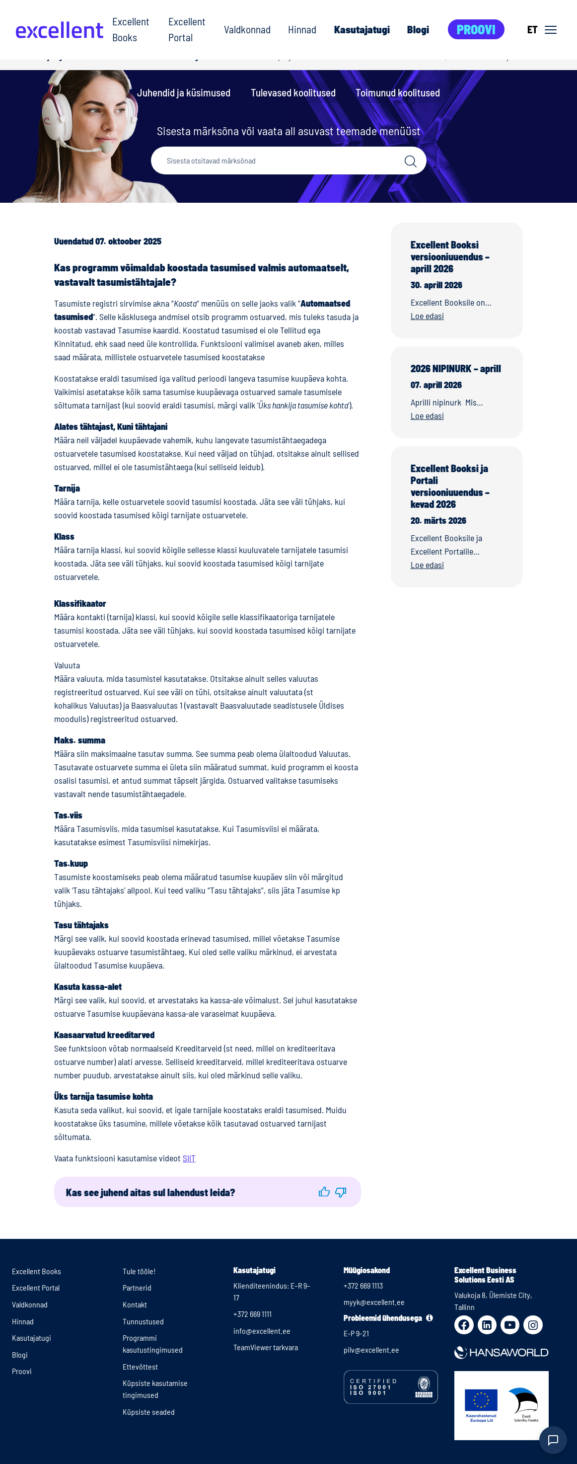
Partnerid (137, 1287)
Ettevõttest (140, 1366)
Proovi (476, 29)
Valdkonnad (247, 29)
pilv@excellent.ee (371, 1349)
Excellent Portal (187, 29)
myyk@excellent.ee (374, 1301)
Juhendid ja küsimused (183, 92)
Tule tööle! (139, 1271)
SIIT (189, 1157)
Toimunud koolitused (398, 92)
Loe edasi (427, 315)
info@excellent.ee (261, 1330)
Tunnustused (143, 1321)
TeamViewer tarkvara (265, 1347)
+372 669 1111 (252, 1313)
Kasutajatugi (362, 29)
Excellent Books (130, 29)
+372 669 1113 (363, 1285)
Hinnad (302, 29)
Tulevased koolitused (293, 92)
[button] (324, 1192)
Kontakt (135, 1304)
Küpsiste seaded (149, 1411)
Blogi (418, 29)
